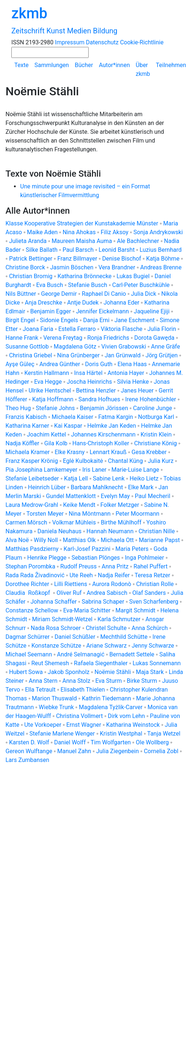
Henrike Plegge (46, 557)
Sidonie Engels (59, 320)
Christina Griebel (30, 355)
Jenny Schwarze (153, 645)
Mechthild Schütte (124, 636)
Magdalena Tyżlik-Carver (110, 707)
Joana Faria (38, 328)
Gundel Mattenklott (71, 496)
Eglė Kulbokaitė (83, 460)
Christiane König (155, 443)
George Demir (59, 293)
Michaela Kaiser (72, 416)
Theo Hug (18, 408)
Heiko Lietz (144, 478)
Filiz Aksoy (115, 232)
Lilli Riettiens (70, 584)
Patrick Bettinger (30, 258)
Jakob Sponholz (68, 672)
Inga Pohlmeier (144, 557)
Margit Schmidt (135, 610)
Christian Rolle (155, 584)
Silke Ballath (42, 249)
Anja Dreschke (43, 302)
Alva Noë (17, 540)
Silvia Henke (133, 381)
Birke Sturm (142, 680)
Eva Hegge (48, 381)
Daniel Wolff (70, 742)
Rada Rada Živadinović (34, 575)
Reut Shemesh (50, 663)
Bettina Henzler (96, 390)
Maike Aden (42, 232)
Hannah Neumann (109, 531)
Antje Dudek (83, 302)
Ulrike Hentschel (50, 390)
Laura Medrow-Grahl (31, 504)
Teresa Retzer (152, 575)
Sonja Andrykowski (158, 232)
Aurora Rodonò (111, 584)
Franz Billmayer (77, 258)
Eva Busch (50, 284)
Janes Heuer (137, 390)
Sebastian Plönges (95, 557)
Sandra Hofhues (99, 399)
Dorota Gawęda (154, 337)
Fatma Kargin (115, 416)
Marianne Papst (159, 540)
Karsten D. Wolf (29, 742)
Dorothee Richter (27, 584)
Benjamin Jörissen (104, 408)
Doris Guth (98, 364)
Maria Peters (132, 548)
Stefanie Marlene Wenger (62, 733)
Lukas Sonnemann (157, 663)
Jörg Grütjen (161, 355)
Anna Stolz (76, 680)
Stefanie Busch (87, 284)
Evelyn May (115, 496)
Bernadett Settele (132, 654)
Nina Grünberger (78, 355)
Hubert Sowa (26, 672)
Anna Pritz (115, 566)
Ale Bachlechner (138, 240)
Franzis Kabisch (26, 416)
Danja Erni (96, 320)
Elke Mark (140, 487)
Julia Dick (143, 293)
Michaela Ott (117, 540)
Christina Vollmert (79, 715)
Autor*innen (114, 65)
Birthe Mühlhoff (121, 522)
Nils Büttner (20, 293)
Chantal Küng (125, 460)
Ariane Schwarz (106, 645)
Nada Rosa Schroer (56, 628)
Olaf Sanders (149, 592)
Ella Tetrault (40, 689)
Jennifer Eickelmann (102, 311)
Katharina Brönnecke (85, 276)
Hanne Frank (21, 337)
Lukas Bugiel (132, 276)
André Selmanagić (80, 654)
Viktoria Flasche (121, 328)
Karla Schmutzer (118, 619)
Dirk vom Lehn (126, 715)
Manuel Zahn (74, 751)
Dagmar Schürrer (27, 636)
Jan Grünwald (123, 355)
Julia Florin (161, 328)
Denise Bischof (121, 258)
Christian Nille (156, 531)
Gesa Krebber (149, 452)
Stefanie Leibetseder (32, 478)
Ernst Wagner (83, 724)
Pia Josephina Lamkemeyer (41, 469)
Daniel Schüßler (75, 636)
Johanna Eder (122, 302)
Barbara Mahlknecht (97, 487)
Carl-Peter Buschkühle (141, 284)
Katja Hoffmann (53, 399)
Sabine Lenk (109, 478)
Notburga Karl (156, 416)
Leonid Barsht (116, 249)
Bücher (84, 65)
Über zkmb (143, 69)
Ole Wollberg (152, 742)
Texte (21, 65)
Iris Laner (94, 469)
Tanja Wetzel (164, 733)
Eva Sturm (108, 680)
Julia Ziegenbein (117, 751)
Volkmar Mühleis (74, 522)
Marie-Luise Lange (135, 469)
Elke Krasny (70, 452)
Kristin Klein (156, 434)
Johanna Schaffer (53, 601)
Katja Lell (76, 478)
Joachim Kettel (46, 434)
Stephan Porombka (30, 566)
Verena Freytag (62, 337)
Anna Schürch (149, 628)
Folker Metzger (119, 504)
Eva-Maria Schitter (86, 610)
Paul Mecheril (152, 496)
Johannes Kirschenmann (103, 434)
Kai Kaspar (68, 425)
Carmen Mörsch (26, 522)
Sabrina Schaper (103, 601)
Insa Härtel (88, 372)
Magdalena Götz (75, 346)
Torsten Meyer (45, 513)
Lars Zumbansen (27, 759)
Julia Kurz (160, 460)
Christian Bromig (31, 276)
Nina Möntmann (89, 513)
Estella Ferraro (77, 328)
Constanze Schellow (31, 610)
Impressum (70, 42)
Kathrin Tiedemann (106, 698)
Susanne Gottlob (27, 346)
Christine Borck (25, 267)
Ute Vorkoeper (42, 724)
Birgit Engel (20, 320)
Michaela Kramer (27, 452)
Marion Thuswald (54, 698)
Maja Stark (150, 672)
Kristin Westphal (121, 733)
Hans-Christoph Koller (101, 443)
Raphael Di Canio (104, 293)
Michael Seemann (28, 654)
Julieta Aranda (28, 240)
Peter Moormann (137, 513)
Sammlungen (51, 65)
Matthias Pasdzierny (32, 548)
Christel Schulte (106, 628)
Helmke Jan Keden (111, 425)
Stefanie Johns (55, 408)
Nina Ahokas (79, 232)
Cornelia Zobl (161, 751)
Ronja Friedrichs (108, 337)
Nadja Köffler (22, 443)
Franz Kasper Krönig (31, 460)
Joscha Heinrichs (89, 381)
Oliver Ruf (69, 592)
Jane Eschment (134, 320)
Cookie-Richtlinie (142, 42)
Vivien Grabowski (123, 346)
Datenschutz (102, 42)
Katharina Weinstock (133, 724)
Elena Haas (132, 364)
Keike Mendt (79, 504)
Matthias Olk (79, 540)
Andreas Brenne (161, 267)
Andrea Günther (60, 364)
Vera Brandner (117, 267)
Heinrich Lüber (47, 487)
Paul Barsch (78, 249)
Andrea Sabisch (106, 592)
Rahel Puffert (150, 566)
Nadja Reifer (114, 575)
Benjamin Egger (50, 311)
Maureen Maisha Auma (82, 240)
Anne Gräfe (165, 346)
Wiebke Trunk (56, 707)
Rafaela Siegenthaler (101, 663)
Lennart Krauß (108, 452)
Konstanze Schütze (56, 645)
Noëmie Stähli (112, 672)
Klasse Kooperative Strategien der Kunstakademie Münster (82, 223)
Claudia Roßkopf (28, 592)
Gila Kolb (55, 443)
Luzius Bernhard (161, 249)
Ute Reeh (81, 575)
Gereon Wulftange (28, 751)
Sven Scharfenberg (153, 601)
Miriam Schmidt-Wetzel (62, 619)
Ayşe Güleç (19, 364)
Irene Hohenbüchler (150, 399)
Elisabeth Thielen (82, 689)
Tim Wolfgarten (110, 742)
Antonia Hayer (125, 372)
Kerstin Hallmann (46, 372)
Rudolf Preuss (78, 566)
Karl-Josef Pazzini (87, 548)
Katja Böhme (162, 258)
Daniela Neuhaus (59, 531)
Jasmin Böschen (71, 267)
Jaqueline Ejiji (152, 311)
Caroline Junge (152, 408)
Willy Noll (46, 540)
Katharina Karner (27, 425)
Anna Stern (43, 680)
